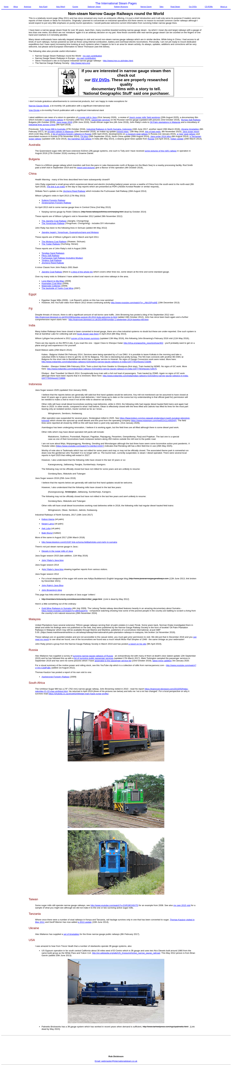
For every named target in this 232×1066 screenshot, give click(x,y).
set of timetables (71, 934)
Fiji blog (84, 136)
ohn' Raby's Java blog (53, 569)
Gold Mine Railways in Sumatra (57, 608)
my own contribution (92, 56)
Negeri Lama (48, 524)
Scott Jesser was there (88, 334)
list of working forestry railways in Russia (72, 134)
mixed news (122, 131)
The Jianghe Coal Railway (54, 221)
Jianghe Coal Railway (52, 272)
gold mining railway (54, 120)
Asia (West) (60, 7)
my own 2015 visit (181, 905)
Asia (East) (43, 7)
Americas (27, 7)
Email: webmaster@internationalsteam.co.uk (116, 1061)
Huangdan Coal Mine (52, 283)
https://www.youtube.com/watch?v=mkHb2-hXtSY (80, 446)
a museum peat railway (137, 134)
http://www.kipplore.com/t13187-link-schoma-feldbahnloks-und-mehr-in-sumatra (79, 542)
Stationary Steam (94, 7)
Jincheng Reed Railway (74, 191)
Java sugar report (191, 131)
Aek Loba (46, 528)
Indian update (177, 139)
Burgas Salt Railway (190, 120)
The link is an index (56, 186)
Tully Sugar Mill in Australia (53, 129)
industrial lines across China (42, 124)
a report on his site (137, 644)
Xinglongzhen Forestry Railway (56, 203)
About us (223, 7)
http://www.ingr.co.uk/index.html (118, 60)
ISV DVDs (100, 80)
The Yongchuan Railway (53, 223)
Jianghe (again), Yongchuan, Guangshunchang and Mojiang (70, 232)
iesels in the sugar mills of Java (58, 551)
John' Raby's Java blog (52, 560)
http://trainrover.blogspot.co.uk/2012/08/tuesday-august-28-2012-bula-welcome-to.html (76, 317)
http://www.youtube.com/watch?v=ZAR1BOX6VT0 (114, 905)
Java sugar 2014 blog (160, 136)
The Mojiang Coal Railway (54, 241)
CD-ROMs (209, 7)
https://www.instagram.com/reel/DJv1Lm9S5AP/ (154, 420)
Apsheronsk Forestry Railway (55, 677)
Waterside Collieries (51, 286)
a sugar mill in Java (87, 117)
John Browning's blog (52, 590)
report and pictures (86, 167)
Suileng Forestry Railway (53, 200)
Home (6, 7)
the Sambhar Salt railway (80, 139)
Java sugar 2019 (64, 122)
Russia (151, 139)
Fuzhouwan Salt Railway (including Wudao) (62, 258)
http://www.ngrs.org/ (80, 63)
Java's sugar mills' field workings (144, 117)
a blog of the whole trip (82, 272)
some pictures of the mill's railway (161, 151)
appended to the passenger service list (113, 660)
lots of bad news (152, 131)
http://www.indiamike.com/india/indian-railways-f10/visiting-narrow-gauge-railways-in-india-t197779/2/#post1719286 (96, 361)
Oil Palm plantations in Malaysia (165, 122)
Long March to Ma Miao (53, 281)
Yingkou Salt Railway (52, 260)
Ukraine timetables (190, 129)
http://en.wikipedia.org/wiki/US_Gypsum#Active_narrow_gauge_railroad (126, 953)
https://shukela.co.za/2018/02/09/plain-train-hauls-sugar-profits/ (78, 693)
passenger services (101, 120)
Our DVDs (193, 7)
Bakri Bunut (47, 533)
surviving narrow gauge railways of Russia (93, 656)
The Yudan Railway (51, 244)
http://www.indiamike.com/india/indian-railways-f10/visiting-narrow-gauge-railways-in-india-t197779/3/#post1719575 (102, 369)
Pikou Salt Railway (50, 255)
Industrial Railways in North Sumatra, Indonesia (109, 129)
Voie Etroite (34, 110)
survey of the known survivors (85, 338)
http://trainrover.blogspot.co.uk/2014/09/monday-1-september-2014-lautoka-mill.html (108, 319)
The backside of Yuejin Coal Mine (57, 288)
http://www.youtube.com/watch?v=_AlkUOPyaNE (134, 302)
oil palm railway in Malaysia (60, 131)
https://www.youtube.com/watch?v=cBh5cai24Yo (65, 611)
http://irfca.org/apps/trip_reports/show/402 (143, 343)
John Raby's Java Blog (52, 585)
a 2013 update (85, 922)
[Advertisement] (15, 65)
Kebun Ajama (48, 519)
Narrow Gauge (146, 7)
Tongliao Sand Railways (53, 253)
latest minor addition (162, 660)
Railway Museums (121, 7)
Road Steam (175, 7)
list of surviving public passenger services (93, 658)
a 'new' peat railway (186, 134)
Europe (75, 7)
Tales (161, 7)
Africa (15, 7)
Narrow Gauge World (39, 106)
